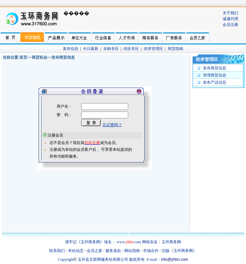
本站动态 (76, 250)
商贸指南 (175, 48)
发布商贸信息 (214, 68)
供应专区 (131, 48)
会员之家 (94, 250)
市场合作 (151, 250)
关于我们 (230, 13)
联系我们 (57, 250)
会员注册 (230, 24)
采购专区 (111, 48)
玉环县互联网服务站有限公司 (103, 259)
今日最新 (90, 48)
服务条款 (113, 250)
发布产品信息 (214, 82)
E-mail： (154, 259)
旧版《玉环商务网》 (179, 250)
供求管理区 (153, 48)
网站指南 (132, 250)
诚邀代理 (230, 19)
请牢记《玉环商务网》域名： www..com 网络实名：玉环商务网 (123, 242)
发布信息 (70, 48)
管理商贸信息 (214, 75)
